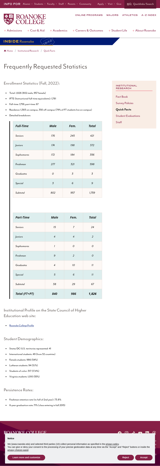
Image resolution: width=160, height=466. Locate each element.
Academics (60, 30)
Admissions (14, 30)
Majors (112, 15)
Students (38, 3)
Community (85, 3)
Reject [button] (125, 457)
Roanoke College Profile (21, 325)
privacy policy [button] (112, 444)
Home (10, 51)
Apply (101, 3)
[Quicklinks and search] (140, 4)
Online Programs (89, 15)
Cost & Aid (37, 30)
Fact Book (122, 97)
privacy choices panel (18, 450)
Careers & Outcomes (89, 30)
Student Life (119, 30)
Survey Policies (124, 103)
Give (119, 3)
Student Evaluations (128, 116)
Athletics (130, 15)
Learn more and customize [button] (26, 457)
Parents (71, 3)
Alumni (26, 3)
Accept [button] (144, 457)
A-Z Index (148, 15)
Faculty (51, 3)
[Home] (25, 19)
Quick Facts (49, 51)
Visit (110, 3)
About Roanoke (145, 30)
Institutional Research (28, 51)
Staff (61, 3)
